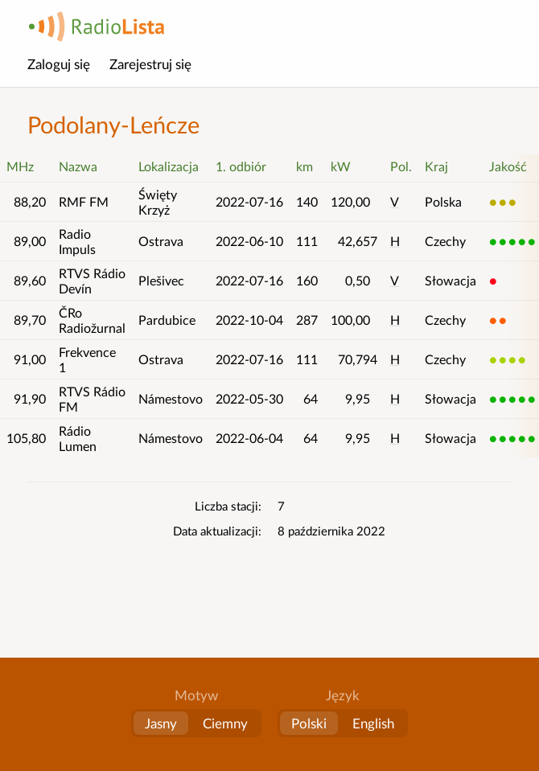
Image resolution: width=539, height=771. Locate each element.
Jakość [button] (508, 166)
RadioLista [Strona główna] (96, 26)
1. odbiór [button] (241, 166)
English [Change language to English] (373, 723)
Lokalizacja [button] (168, 166)
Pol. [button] (401, 166)
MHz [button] (20, 166)
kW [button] (341, 166)
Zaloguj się (58, 63)
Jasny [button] (161, 723)
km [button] (304, 166)
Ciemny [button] (225, 723)
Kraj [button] (436, 166)
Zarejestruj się (150, 63)
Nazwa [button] (78, 166)
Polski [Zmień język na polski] (309, 723)
